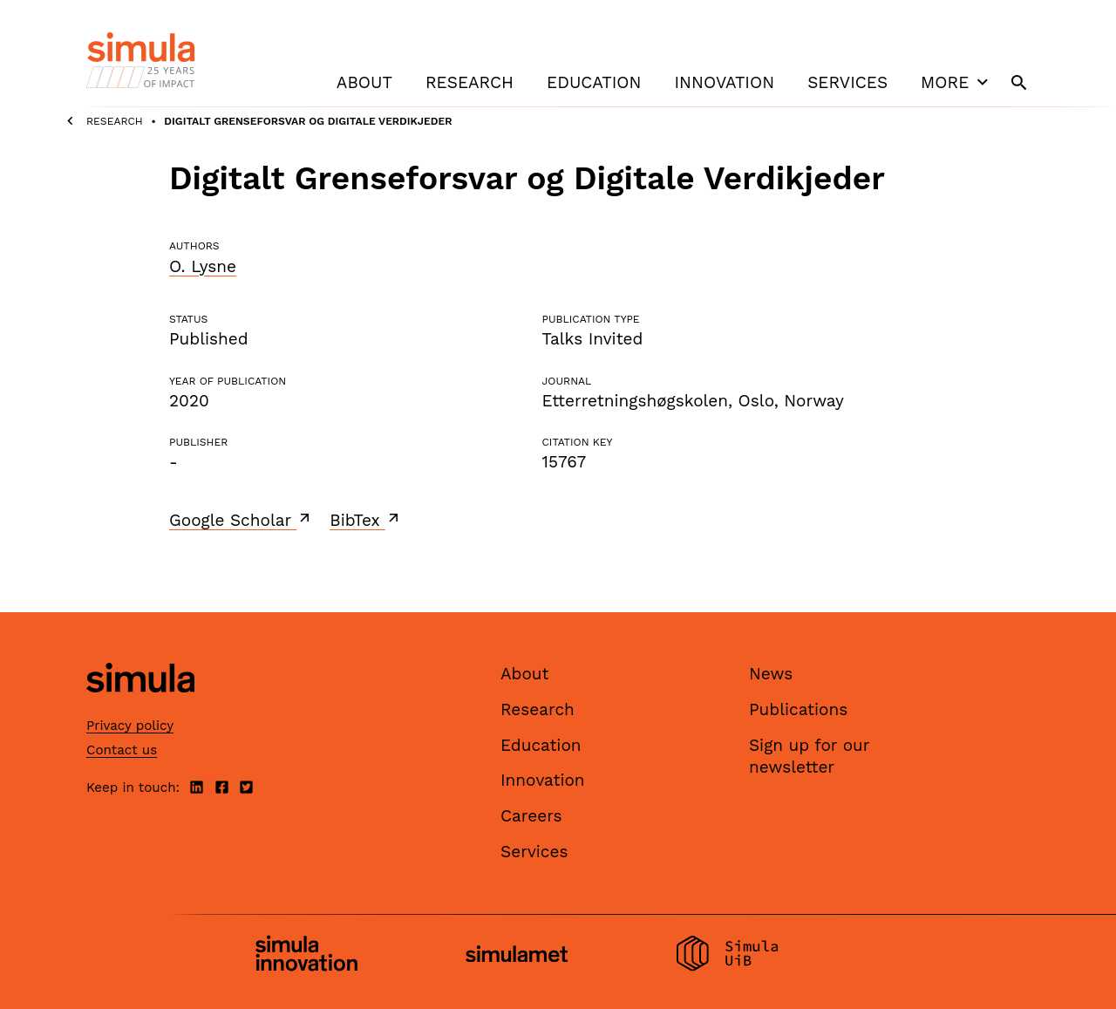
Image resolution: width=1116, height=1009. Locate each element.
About (364, 82)
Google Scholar (241, 519)
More (956, 82)
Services (847, 82)
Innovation (724, 82)
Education (594, 82)
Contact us (121, 750)
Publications (798, 709)
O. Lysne (202, 266)
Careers (531, 816)
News (771, 674)
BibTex (366, 519)
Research (469, 82)
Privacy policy (130, 725)
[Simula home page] (140, 708)
